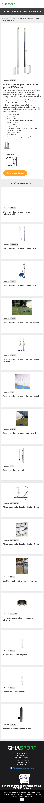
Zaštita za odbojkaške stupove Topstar (20, 581)
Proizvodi (15, 18)
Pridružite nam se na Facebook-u (23, 768)
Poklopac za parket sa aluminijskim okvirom (18, 619)
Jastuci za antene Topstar (14, 692)
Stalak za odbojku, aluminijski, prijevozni (21, 322)
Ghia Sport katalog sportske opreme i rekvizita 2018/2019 (22, 787)
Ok (22, 799)
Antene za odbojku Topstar (15, 655)
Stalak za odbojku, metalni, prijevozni (19, 433)
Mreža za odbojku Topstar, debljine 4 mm (21, 544)
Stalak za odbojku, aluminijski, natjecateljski (16, 213)
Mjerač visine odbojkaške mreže (17, 729)
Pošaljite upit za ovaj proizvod (15, 173)
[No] (41, 797)
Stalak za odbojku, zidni (13, 470)
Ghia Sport (5, 18)
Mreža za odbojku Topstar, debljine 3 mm (21, 507)
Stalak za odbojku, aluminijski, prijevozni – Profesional (21, 360)
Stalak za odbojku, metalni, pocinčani (19, 248)
